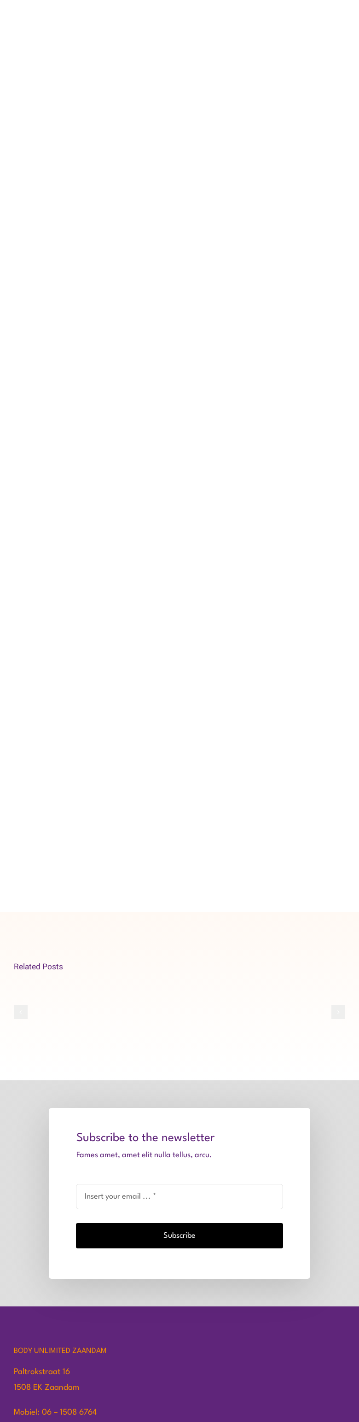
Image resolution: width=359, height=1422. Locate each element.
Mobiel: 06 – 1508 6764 (55, 1412)
